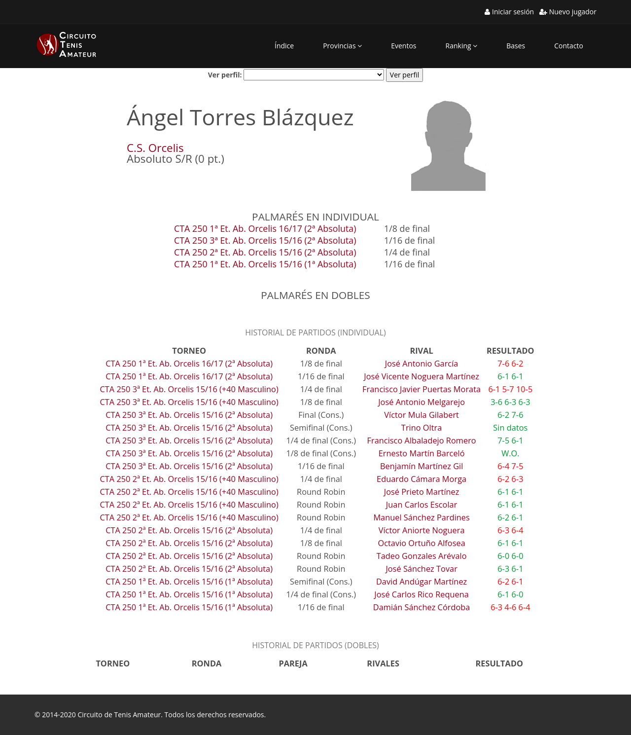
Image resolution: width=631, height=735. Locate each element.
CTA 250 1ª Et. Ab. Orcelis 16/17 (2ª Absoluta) (265, 228)
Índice (284, 45)
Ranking (462, 45)
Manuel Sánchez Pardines (421, 517)
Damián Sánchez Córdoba (421, 607)
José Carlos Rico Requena (421, 594)
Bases (515, 45)
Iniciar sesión (509, 11)
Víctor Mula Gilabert (421, 414)
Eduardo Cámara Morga (421, 478)
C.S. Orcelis (155, 147)
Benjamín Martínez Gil (421, 466)
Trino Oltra (421, 427)
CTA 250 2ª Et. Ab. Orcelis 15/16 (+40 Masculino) (189, 478)
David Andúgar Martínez (421, 581)
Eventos (403, 45)
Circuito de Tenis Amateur (119, 714)
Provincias (342, 45)
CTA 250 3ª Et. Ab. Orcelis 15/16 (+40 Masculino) (189, 389)
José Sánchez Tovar (421, 568)
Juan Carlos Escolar (421, 504)
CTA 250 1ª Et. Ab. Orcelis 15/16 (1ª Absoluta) (265, 264)
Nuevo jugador (567, 11)
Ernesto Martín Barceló (422, 453)
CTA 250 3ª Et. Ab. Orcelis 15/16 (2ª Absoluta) (265, 240)
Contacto (568, 45)
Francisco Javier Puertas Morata (421, 389)
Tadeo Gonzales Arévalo (422, 555)
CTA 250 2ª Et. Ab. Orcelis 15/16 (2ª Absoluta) (265, 252)
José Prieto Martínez (421, 491)
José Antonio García (421, 363)
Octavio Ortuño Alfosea (421, 543)
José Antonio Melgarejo (421, 401)
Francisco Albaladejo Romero (421, 440)
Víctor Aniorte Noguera (422, 530)
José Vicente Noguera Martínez (421, 376)
